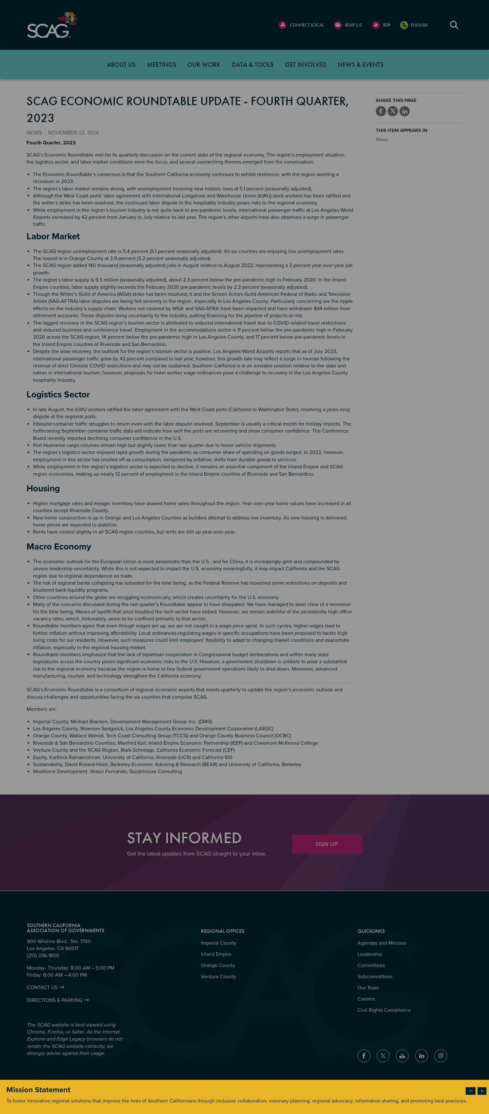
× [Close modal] (482, 1091)
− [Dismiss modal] (470, 1091)
